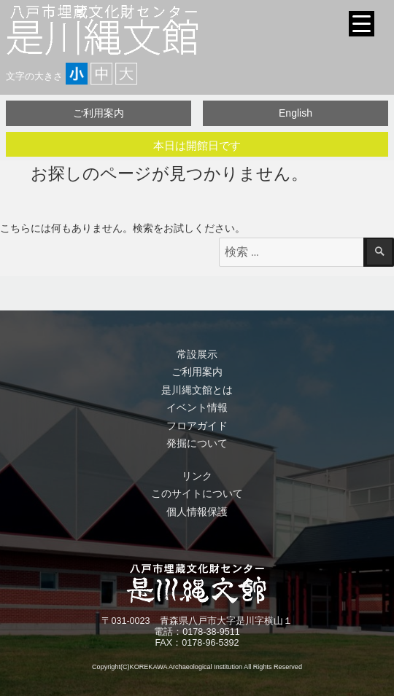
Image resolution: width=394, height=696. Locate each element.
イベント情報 (197, 407)
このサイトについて (197, 493)
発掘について (197, 443)
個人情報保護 (197, 511)
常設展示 (197, 354)
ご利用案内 (98, 113)
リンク (197, 476)
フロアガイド (197, 425)
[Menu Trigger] (361, 23)
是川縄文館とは (197, 390)
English (295, 113)
